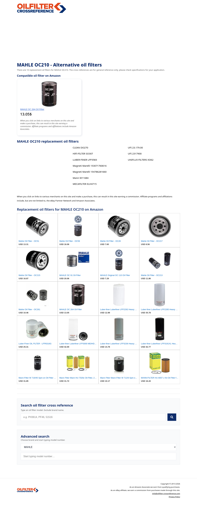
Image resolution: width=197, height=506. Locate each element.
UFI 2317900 (135, 153)
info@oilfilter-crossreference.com (166, 493)
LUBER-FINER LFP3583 (85, 159)
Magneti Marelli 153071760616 (90, 165)
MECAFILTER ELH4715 (84, 183)
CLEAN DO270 (80, 147)
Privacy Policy (174, 497)
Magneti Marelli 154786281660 (90, 171)
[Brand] (98, 447)
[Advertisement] (98, 37)
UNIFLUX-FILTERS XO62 (140, 159)
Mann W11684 (80, 177)
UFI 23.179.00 (135, 147)
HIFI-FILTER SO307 (83, 153)
